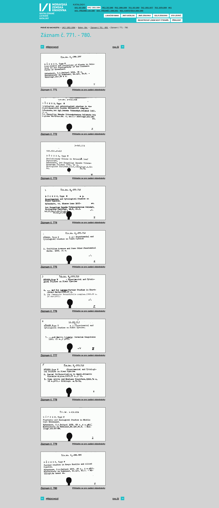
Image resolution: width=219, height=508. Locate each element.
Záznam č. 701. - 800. (99, 28)
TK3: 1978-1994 (161, 8)
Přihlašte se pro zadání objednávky (88, 90)
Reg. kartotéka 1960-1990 (131, 11)
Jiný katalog (128, 15)
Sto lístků (176, 15)
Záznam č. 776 (49, 311)
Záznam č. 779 (49, 444)
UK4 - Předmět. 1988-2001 (107, 11)
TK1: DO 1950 (134, 8)
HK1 (170, 8)
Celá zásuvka (160, 15)
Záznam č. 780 (49, 488)
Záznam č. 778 (49, 399)
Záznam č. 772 (49, 134)
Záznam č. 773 (49, 178)
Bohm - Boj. (83, 28)
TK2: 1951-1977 (147, 8)
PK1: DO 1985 (107, 8)
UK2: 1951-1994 (94, 8)
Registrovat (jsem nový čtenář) (153, 20)
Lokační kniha (112, 15)
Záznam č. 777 (49, 355)
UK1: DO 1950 (80, 8)
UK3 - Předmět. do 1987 (85, 11)
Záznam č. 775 (49, 267)
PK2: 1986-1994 (121, 8)
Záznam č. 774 (49, 222)
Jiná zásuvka (144, 15)
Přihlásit (176, 20)
